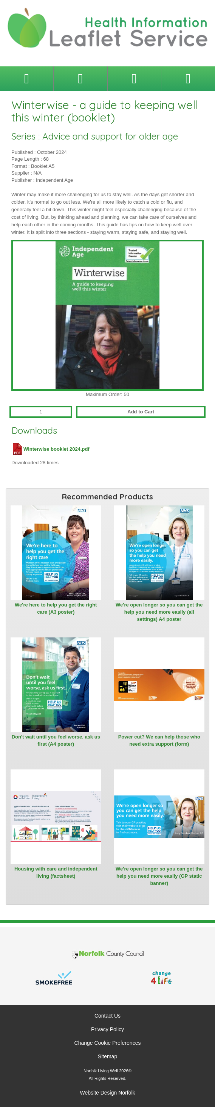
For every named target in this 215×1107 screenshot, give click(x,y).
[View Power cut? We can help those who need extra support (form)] (159, 684)
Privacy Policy (107, 1029)
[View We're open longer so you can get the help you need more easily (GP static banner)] (159, 816)
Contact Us (107, 1016)
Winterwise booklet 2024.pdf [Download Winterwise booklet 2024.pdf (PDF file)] (50, 449)
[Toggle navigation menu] (26, 78)
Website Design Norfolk (107, 1093)
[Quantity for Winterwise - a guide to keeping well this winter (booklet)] (40, 412)
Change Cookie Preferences (107, 1043)
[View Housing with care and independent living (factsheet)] (56, 816)
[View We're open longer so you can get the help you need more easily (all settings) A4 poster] (159, 552)
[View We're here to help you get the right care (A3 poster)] (56, 552)
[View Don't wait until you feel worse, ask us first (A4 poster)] (56, 684)
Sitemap (107, 1056)
